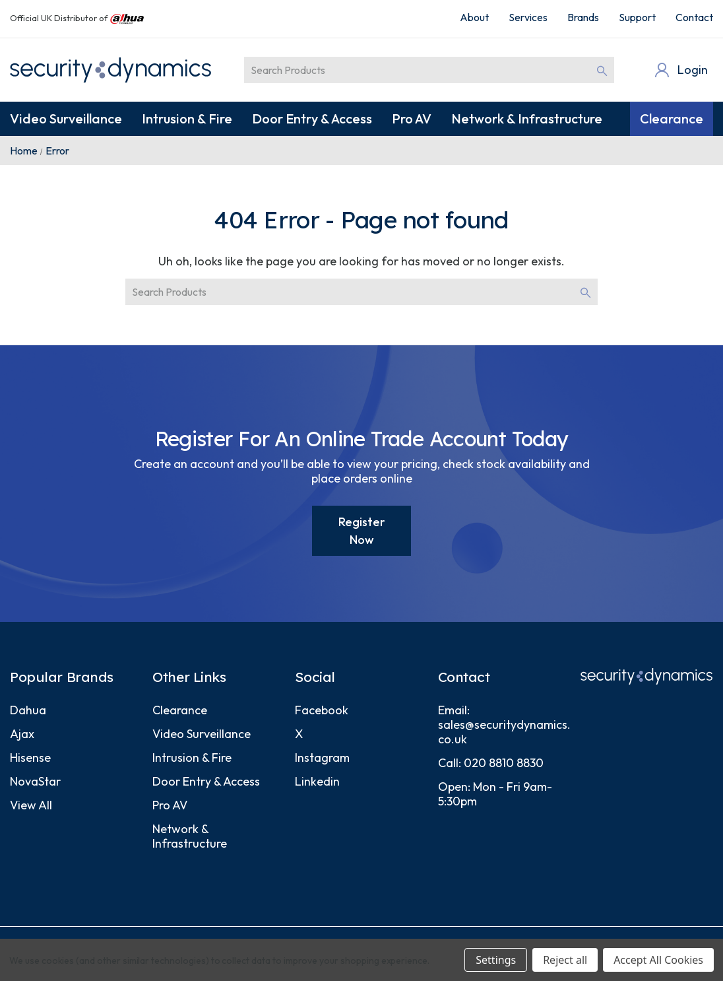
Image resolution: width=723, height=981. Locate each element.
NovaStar (35, 781)
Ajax (22, 733)
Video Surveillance (66, 118)
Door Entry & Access (312, 118)
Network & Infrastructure (526, 118)
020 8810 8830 (504, 762)
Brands (583, 17)
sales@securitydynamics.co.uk (504, 732)
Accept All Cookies (658, 960)
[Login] (680, 70)
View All (31, 805)
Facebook (321, 710)
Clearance (671, 118)
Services (528, 17)
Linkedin (317, 781)
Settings (496, 960)
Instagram (322, 757)
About (474, 17)
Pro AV (411, 118)
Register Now (361, 530)
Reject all (565, 960)
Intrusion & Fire (187, 118)
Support (637, 17)
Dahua (28, 710)
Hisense (30, 757)
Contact (694, 17)
